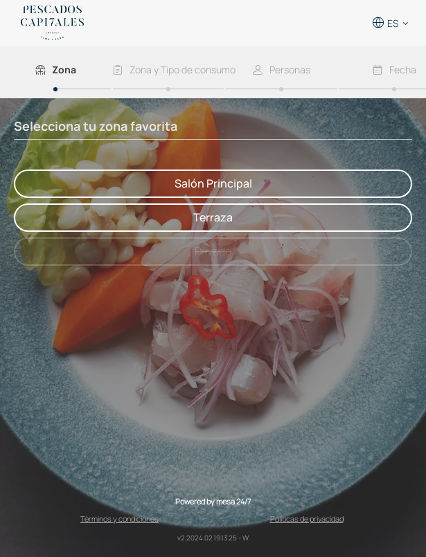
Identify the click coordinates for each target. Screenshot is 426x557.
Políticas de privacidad (307, 518)
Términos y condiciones (119, 518)
